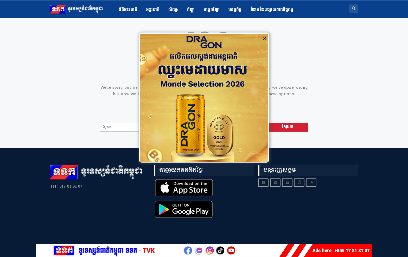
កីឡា (191, 9)
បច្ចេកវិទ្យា (212, 9)
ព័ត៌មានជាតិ (128, 9)
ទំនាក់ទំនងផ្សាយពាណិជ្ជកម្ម (272, 9)
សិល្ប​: (173, 9)
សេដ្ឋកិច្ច (235, 9)
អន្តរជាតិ (153, 9)
